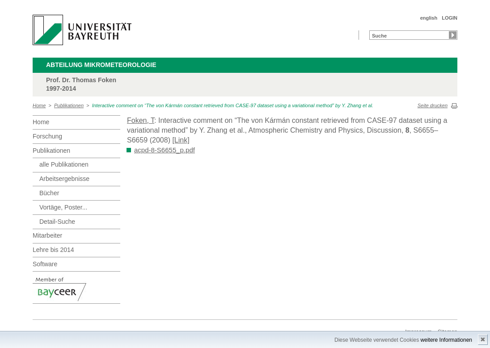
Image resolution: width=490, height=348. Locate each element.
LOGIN (449, 18)
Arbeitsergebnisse (64, 178)
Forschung (47, 136)
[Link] (180, 140)
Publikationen (69, 105)
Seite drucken (433, 105)
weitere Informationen (446, 340)
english (429, 18)
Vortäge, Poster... (63, 207)
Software (45, 264)
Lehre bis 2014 (53, 249)
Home (39, 105)
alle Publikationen (64, 164)
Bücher (49, 193)
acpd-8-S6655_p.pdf (164, 150)
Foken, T (140, 120)
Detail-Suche (57, 221)
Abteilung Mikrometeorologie (101, 64)
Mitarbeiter (47, 235)
